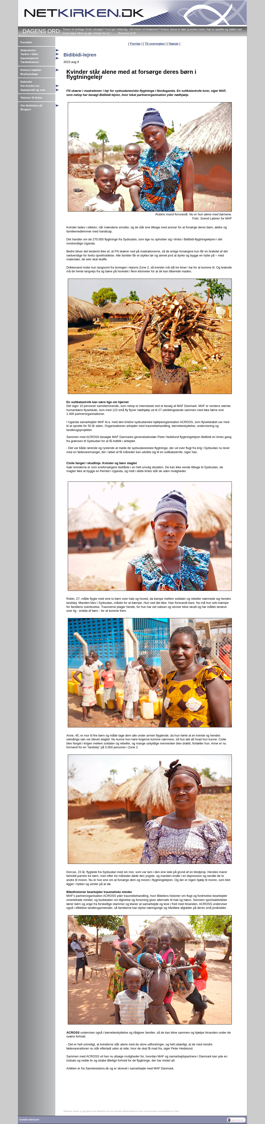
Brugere (25, 109)
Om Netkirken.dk (31, 105)
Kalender (26, 81)
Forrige (135, 43)
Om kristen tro (29, 85)
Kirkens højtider (31, 70)
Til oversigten (155, 43)
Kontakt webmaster (29, 1119)
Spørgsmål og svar (32, 89)
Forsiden (26, 42)
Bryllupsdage (29, 74)
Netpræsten (28, 50)
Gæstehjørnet (29, 58)
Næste (173, 43)
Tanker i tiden (29, 54)
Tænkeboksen (29, 62)
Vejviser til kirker (31, 97)
